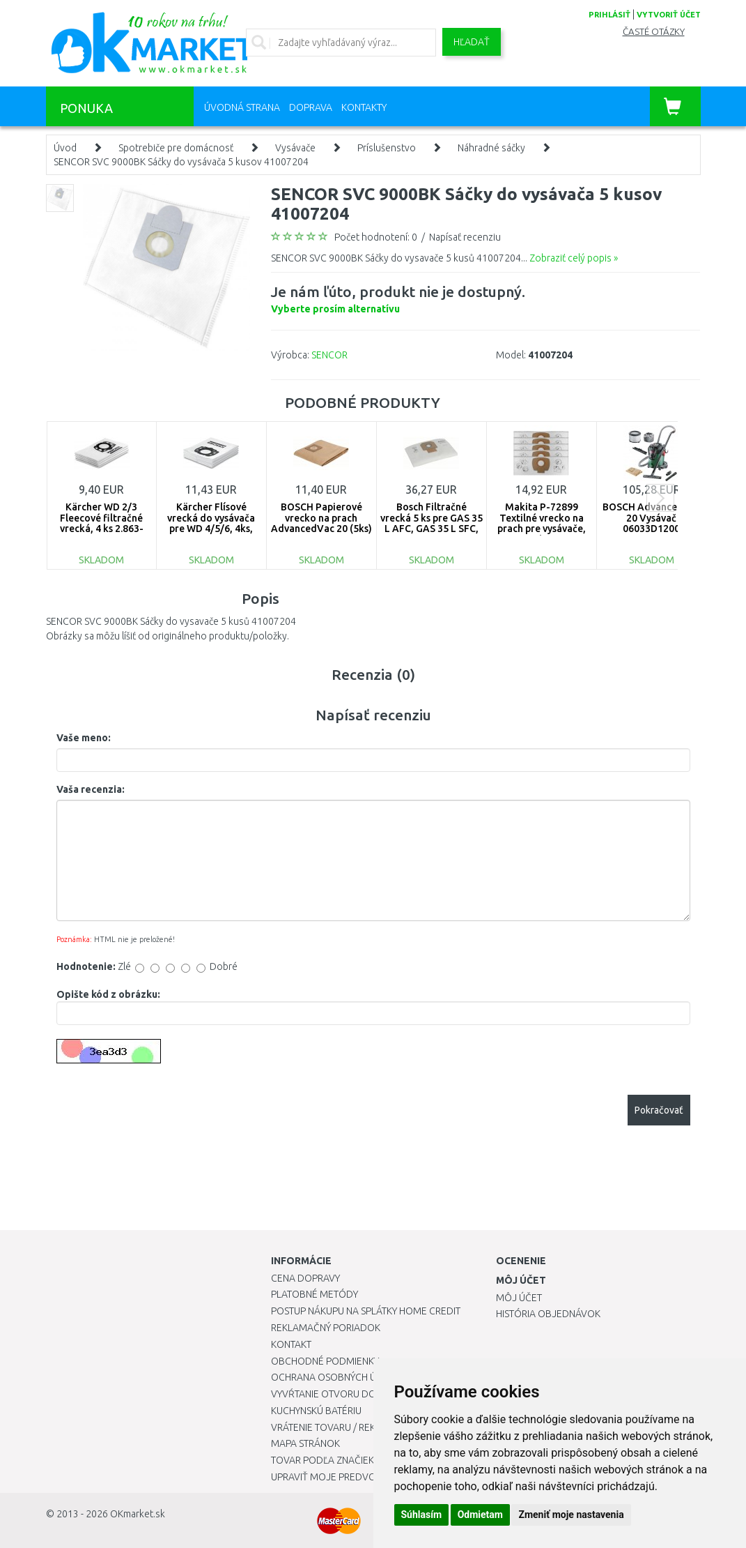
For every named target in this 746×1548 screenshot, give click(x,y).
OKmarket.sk (137, 1513)
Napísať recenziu (465, 237)
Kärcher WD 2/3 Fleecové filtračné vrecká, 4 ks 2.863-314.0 (101, 523)
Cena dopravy (305, 1278)
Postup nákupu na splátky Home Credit (365, 1310)
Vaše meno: (83, 737)
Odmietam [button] (480, 1514)
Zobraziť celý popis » (573, 258)
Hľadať (471, 41)
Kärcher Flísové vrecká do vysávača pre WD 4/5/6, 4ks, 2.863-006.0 (211, 523)
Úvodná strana (242, 107)
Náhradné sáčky (491, 147)
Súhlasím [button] (421, 1514)
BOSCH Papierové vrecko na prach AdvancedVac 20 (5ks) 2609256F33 (321, 523)
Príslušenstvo (386, 147)
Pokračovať (659, 1110)
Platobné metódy (314, 1294)
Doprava (310, 107)
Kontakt (291, 1344)
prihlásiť (609, 14)
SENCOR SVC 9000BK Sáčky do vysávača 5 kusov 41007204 (181, 161)
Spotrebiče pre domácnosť (175, 147)
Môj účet (519, 1297)
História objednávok (548, 1313)
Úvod (65, 147)
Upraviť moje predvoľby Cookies (352, 1476)
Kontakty (364, 107)
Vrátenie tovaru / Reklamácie (343, 1427)
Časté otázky (654, 31)
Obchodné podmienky (325, 1361)
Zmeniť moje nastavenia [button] (570, 1514)
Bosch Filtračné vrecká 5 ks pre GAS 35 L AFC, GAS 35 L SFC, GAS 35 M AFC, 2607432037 (431, 528)
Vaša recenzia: (90, 789)
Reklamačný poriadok (325, 1327)
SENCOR (329, 355)
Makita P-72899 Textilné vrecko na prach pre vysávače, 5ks (541, 523)
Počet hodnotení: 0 (375, 237)
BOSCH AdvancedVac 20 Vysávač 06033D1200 (652, 517)
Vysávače (295, 147)
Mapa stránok (305, 1443)
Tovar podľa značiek (322, 1460)
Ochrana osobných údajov (339, 1377)
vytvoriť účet (669, 14)
